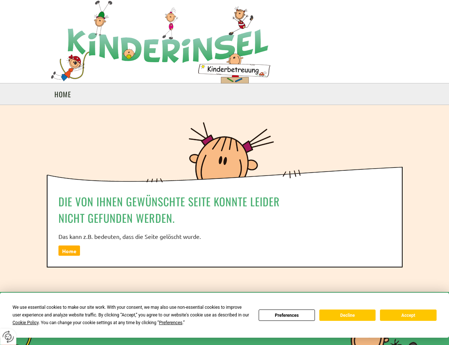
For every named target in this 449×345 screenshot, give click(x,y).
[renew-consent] (8, 337)
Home (62, 94)
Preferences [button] (170, 322)
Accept (408, 315)
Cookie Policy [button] (25, 322)
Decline (347, 315)
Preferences (287, 315)
